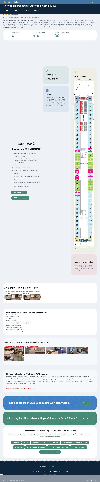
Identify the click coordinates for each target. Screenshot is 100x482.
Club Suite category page (20, 197)
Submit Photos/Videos (56, 471)
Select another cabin (19, 192)
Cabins (25, 10)
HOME (5, 17)
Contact (45, 471)
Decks (15, 10)
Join (67, 471)
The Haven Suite (67, 442)
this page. (57, 436)
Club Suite (30, 17)
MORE (35, 10)
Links (24, 2)
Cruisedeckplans (12, 2)
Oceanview (36, 442)
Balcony (46, 442)
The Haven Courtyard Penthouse (36, 447)
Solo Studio (16, 442)
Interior (26, 442)
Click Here (86, 403)
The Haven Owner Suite (78, 447)
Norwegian (10, 17)
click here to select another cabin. (30, 380)
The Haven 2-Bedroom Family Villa (58, 447)
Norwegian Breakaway (20, 17)
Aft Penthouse (18, 447)
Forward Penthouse (81, 442)
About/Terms (36, 471)
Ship (7, 10)
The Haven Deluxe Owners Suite (50, 452)
